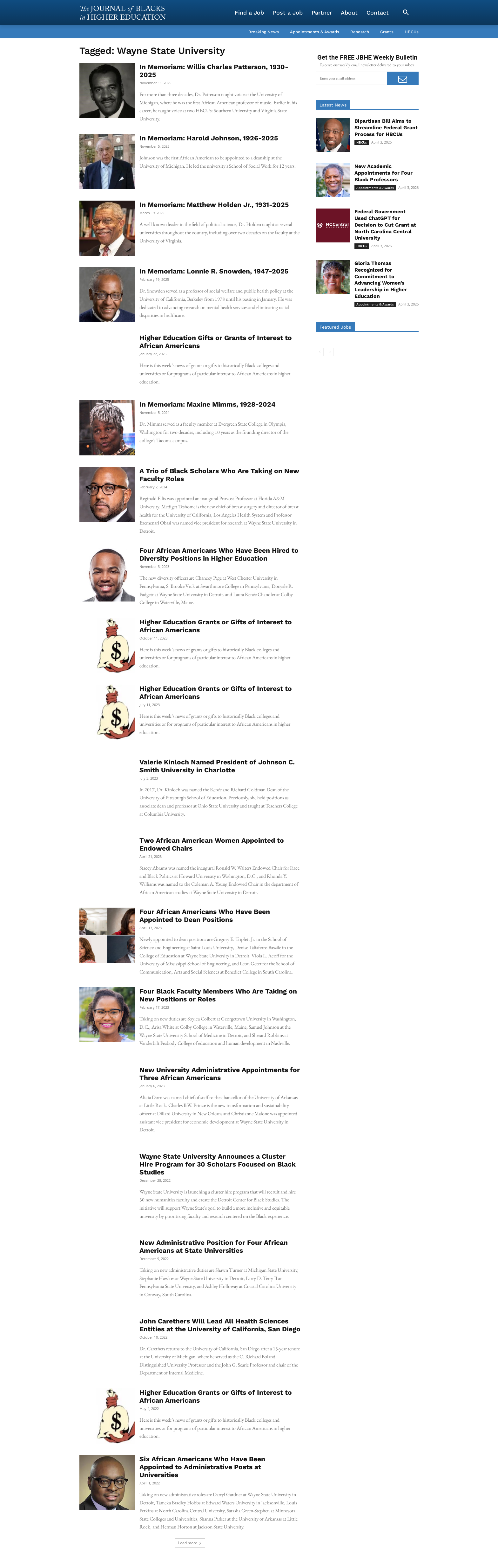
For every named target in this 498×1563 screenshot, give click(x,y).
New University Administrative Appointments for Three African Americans (219, 1074)
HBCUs (361, 142)
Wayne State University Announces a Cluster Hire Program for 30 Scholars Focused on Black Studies (217, 1164)
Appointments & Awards (375, 187)
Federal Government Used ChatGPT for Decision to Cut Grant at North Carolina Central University (385, 225)
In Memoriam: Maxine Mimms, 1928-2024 (207, 404)
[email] (351, 78)
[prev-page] (320, 352)
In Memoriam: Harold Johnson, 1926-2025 (208, 138)
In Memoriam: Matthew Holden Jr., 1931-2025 (214, 205)
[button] (406, 12)
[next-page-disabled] (330, 352)
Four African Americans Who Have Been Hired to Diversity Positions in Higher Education (219, 554)
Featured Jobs (335, 327)
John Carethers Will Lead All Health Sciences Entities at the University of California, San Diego (219, 1325)
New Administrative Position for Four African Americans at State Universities (213, 1246)
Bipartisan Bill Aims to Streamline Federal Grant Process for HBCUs (386, 127)
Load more (190, 1543)
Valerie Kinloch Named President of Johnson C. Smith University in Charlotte (217, 766)
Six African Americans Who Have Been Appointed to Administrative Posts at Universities (202, 1467)
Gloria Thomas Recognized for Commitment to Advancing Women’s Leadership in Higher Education (380, 279)
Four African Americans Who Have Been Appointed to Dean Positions (204, 915)
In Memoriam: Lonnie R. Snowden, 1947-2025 (213, 271)
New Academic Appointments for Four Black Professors (383, 173)
